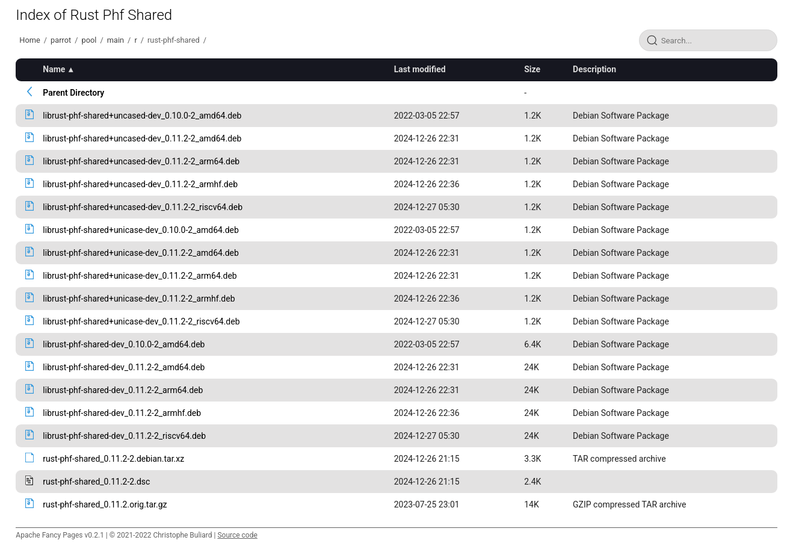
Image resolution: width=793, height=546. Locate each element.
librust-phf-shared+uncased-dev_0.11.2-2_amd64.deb (142, 138)
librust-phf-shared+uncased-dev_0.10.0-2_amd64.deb (142, 115)
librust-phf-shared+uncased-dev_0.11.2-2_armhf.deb (140, 184)
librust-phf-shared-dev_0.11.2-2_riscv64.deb (124, 436)
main (115, 40)
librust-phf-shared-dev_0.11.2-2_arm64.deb (123, 390)
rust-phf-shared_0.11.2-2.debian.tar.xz (113, 459)
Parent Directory (73, 93)
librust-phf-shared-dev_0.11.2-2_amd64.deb (124, 367)
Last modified (420, 69)
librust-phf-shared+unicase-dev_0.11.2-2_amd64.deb (141, 253)
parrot (61, 40)
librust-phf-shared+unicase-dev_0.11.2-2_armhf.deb (139, 298)
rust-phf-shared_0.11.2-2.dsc (96, 481)
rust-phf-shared (173, 40)
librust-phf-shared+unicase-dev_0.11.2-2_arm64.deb (139, 276)
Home (29, 40)
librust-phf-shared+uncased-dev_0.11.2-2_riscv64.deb (142, 207)
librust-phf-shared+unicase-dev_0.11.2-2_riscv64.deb (141, 321)
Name (54, 69)
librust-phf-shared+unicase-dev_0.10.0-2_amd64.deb (141, 230)
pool (89, 40)
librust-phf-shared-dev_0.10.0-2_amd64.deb (124, 344)
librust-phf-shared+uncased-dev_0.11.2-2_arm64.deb (141, 161)
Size (532, 69)
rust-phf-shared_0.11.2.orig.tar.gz (105, 504)
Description (594, 69)
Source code (237, 535)
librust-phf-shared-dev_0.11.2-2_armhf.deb (122, 413)
